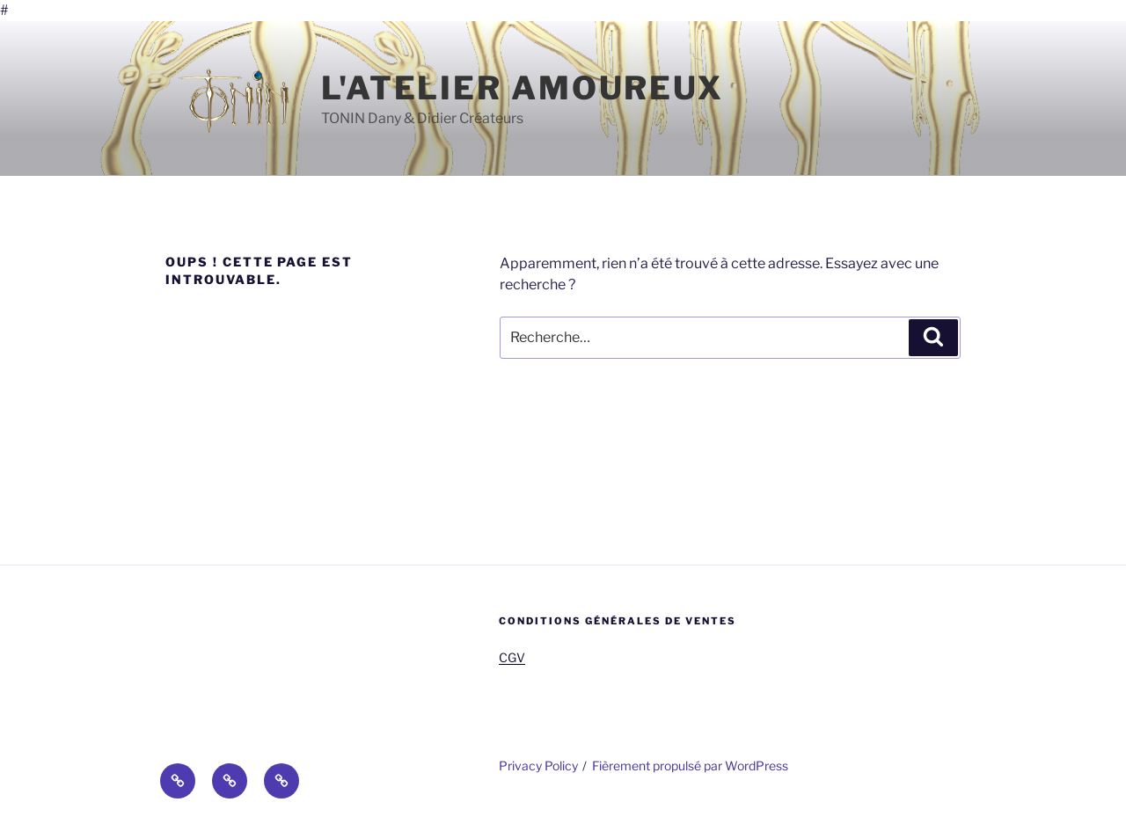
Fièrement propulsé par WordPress (690, 765)
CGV (512, 657)
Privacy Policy (538, 765)
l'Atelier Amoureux (522, 88)
